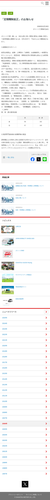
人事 (10, 13)
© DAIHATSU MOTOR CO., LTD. (25, 497)
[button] (42, 3)
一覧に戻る (10, 157)
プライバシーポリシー (15, 494)
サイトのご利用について (34, 494)
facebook (33, 159)
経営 (4, 13)
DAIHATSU (8, 3)
